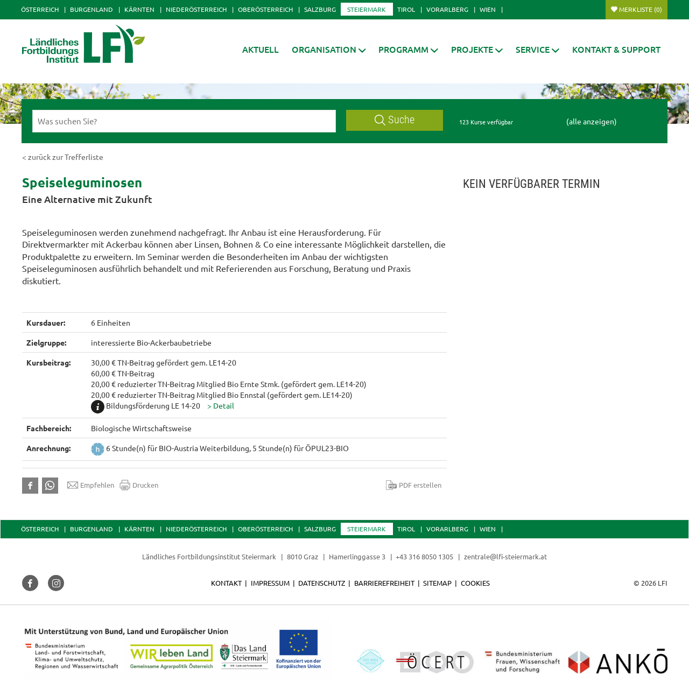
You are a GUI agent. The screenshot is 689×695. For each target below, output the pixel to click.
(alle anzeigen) (591, 121)
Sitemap (437, 582)
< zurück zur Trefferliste (62, 157)
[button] (329, 49)
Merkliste (640, 9)
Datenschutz (321, 582)
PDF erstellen (413, 485)
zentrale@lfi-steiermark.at (505, 556)
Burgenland (91, 9)
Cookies (475, 582)
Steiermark (366, 9)
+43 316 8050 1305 (424, 556)
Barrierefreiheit (384, 582)
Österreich (40, 9)
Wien (488, 9)
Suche (394, 120)
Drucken (138, 485)
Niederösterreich (196, 9)
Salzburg (320, 9)
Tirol (406, 9)
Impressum (270, 582)
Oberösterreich (265, 9)
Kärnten (139, 9)
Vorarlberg (447, 9)
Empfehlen (90, 485)
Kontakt (226, 582)
